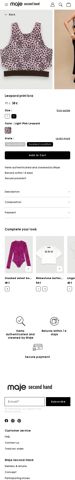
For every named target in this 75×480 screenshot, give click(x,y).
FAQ (7, 436)
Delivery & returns (16, 466)
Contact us (12, 442)
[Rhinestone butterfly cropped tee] (50, 263)
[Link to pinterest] (19, 421)
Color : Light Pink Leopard (22, 123)
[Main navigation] (6, 5)
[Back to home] (29, 4)
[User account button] (53, 5)
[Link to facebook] (6, 421)
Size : (8, 110)
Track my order (14, 448)
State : (9, 138)
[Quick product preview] (28, 269)
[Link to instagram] (12, 421)
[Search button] (61, 5)
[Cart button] (69, 5)
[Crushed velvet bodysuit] (19, 263)
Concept (10, 472)
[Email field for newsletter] (25, 401)
